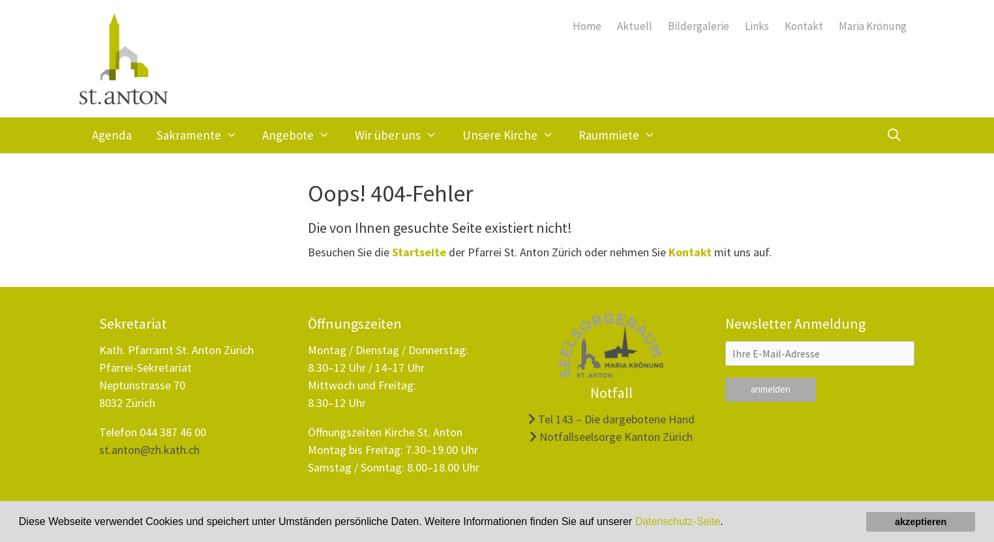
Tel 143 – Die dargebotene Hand (611, 419)
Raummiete (623, 135)
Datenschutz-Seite (678, 521)
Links (757, 26)
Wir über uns (402, 135)
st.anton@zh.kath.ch (149, 449)
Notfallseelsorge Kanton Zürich (611, 436)
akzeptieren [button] (920, 522)
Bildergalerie (698, 26)
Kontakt (804, 26)
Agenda (112, 135)
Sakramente (203, 135)
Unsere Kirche (514, 135)
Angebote (302, 135)
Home (587, 26)
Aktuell (634, 26)
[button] (728, 523)
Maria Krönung (873, 26)
